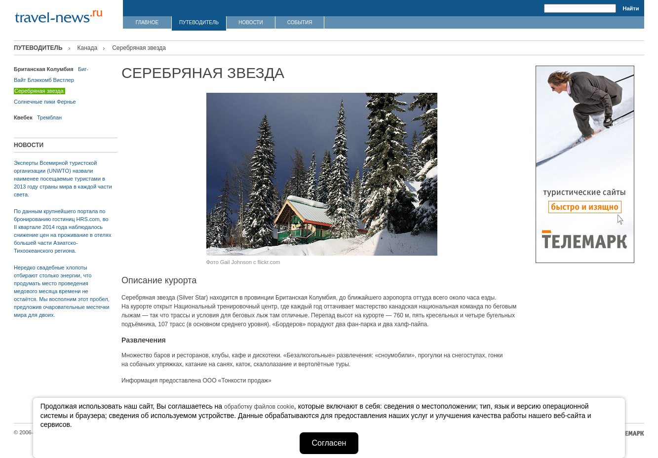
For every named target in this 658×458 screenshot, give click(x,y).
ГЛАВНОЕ (147, 22)
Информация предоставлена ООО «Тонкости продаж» (196, 380)
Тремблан (49, 117)
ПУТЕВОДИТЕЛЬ (199, 22)
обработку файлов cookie (259, 406)
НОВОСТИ (250, 22)
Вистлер (63, 80)
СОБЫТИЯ (299, 22)
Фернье (66, 102)
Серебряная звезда (39, 91)
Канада (87, 47)
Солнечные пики (34, 102)
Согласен (329, 443)
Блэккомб (40, 80)
